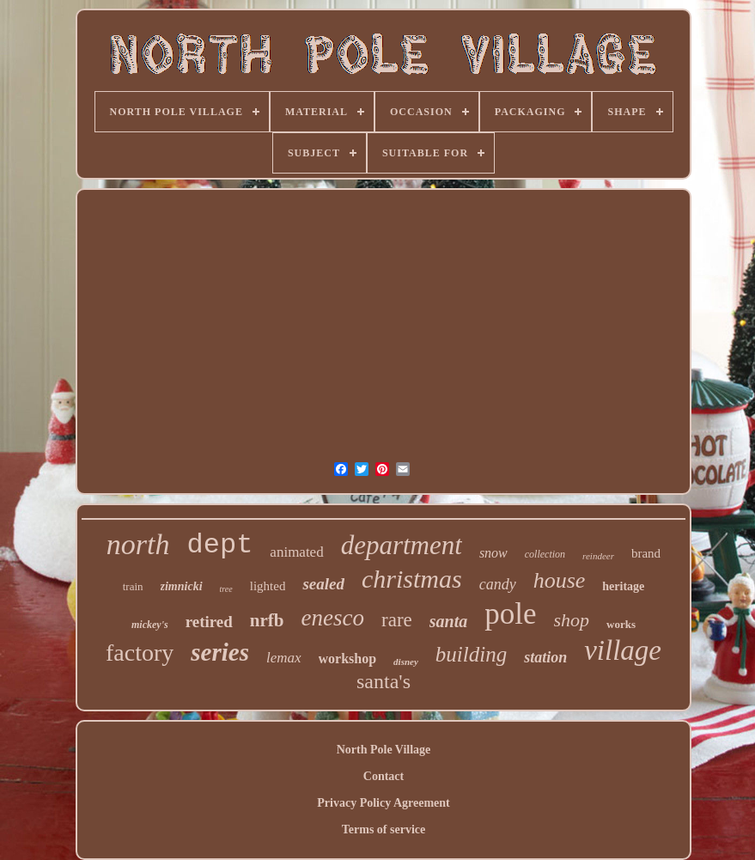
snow (493, 553)
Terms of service (383, 829)
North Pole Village (384, 749)
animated (296, 552)
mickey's (149, 625)
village (622, 650)
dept (220, 545)
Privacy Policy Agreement (383, 802)
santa (448, 621)
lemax (283, 658)
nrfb (267, 620)
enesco (332, 618)
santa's (383, 681)
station (545, 657)
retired (209, 622)
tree (226, 589)
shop (572, 620)
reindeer (598, 556)
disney (405, 661)
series (220, 652)
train (133, 586)
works (621, 624)
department (401, 545)
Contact (383, 776)
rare (396, 620)
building (471, 654)
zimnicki (182, 586)
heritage (623, 586)
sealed (323, 584)
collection (545, 554)
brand (646, 553)
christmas (412, 578)
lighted (268, 586)
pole (510, 614)
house (559, 580)
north (138, 544)
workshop (348, 658)
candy (497, 584)
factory (140, 652)
